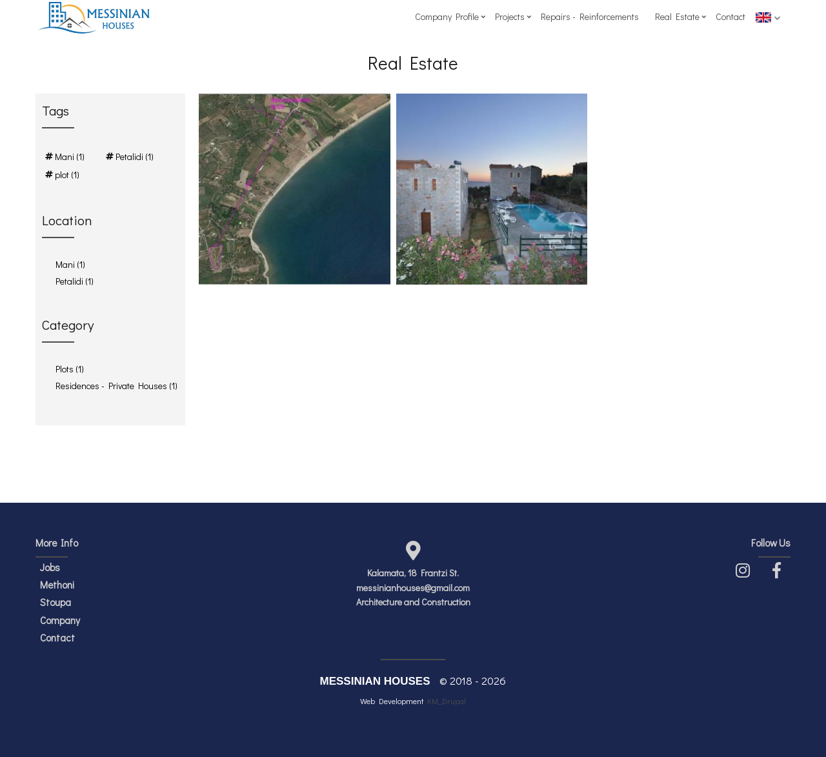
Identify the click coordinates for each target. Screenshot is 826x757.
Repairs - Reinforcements (590, 16)
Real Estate (677, 16)
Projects (510, 16)
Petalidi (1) (135, 156)
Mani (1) (70, 156)
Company (60, 620)
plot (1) (67, 174)
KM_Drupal (446, 701)
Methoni (57, 584)
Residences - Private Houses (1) (116, 385)
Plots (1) (69, 369)
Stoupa (55, 602)
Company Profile (447, 16)
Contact (730, 16)
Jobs (50, 567)
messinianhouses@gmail (404, 587)
